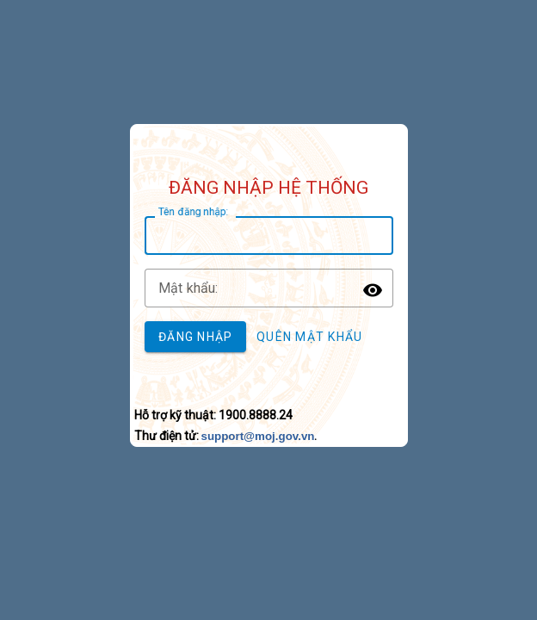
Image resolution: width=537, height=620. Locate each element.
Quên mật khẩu (309, 337)
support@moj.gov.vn (258, 436)
